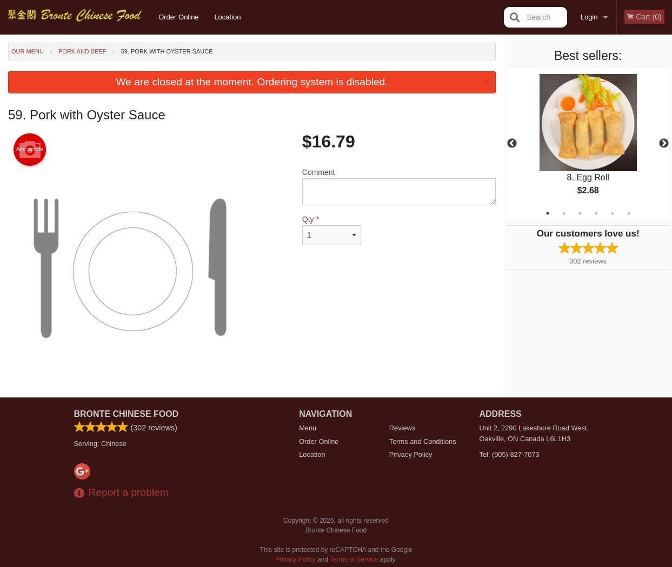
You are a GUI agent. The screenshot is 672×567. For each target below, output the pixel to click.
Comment (399, 186)
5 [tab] (612, 213)
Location (227, 17)
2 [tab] (563, 213)
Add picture (30, 149)
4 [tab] (596, 213)
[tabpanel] (588, 143)
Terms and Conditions (422, 441)
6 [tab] (628, 213)
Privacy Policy (411, 454)
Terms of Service (354, 559)
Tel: (510, 454)
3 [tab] (580, 213)
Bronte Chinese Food (126, 413)
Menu (307, 428)
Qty (331, 230)
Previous (512, 143)
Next (663, 143)
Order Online (178, 17)
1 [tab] (547, 213)
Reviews (402, 428)
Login (589, 17)
